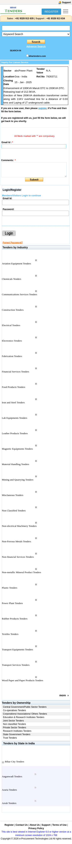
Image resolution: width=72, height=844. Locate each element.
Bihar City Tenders (14, 761)
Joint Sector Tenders (13, 720)
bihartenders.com (37, 56)
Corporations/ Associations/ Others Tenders (25, 713)
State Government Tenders (16, 734)
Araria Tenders (9, 789)
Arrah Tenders (9, 803)
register (42, 108)
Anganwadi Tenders (12, 776)
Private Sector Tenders (14, 727)
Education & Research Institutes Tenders (23, 717)
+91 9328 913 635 (24, 18)
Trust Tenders (10, 737)
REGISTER (51, 11)
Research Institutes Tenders (17, 731)
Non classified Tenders (14, 724)
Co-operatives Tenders (14, 710)
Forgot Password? (13, 242)
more (62, 695)
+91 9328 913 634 (55, 18)
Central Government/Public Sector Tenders (25, 707)
